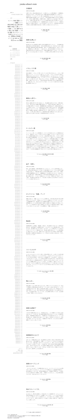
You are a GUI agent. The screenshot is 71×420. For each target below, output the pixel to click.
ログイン (21, 348)
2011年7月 (17, 246)
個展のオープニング (32, 363)
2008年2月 (17, 308)
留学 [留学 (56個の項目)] (15, 28)
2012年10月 (17, 223)
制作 (46, 118)
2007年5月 (17, 321)
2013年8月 (17, 208)
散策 (46, 29)
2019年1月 (17, 110)
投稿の (20, 350)
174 (35, 412)
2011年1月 (17, 255)
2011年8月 (17, 244)
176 (38, 412)
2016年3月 (17, 161)
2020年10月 (17, 78)
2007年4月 (17, 323)
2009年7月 (17, 282)
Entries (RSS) (9, 417)
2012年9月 (17, 225)
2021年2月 (17, 72)
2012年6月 (17, 229)
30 (34, 412)
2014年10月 (17, 187)
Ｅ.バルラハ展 (30, 128)
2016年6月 (17, 157)
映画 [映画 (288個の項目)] (14, 20)
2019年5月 (17, 104)
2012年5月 (17, 231)
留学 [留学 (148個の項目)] (21, 24)
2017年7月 (17, 137)
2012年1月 (17, 237)
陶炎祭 (28, 221)
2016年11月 (17, 149)
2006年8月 (17, 335)
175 (37, 412)
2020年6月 (17, 84)
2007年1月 (17, 327)
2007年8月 (17, 317)
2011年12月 (17, 238)
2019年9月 (17, 98)
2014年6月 (17, 193)
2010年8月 (17, 262)
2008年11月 (17, 294)
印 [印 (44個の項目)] (12, 34)
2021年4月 (17, 69)
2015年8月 (17, 172)
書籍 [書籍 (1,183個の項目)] (16, 23)
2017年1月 (17, 146)
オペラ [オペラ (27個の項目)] (19, 30)
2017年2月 (17, 145)
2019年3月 (17, 107)
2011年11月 (17, 240)
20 (33, 412)
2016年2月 (17, 163)
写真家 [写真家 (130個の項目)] (10, 34)
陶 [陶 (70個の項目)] (20, 28)
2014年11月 (17, 185)
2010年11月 (17, 258)
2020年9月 (17, 80)
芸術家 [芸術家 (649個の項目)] (18, 36)
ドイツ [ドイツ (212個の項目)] (21, 23)
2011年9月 (17, 243)
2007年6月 (17, 320)
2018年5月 (17, 122)
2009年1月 (17, 291)
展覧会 (44, 29)
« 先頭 (30, 412)
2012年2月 (17, 235)
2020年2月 (17, 90)
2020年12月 (17, 75)
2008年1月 (17, 309)
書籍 (49, 58)
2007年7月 (17, 318)
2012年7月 (17, 228)
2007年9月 (17, 315)
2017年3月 (17, 143)
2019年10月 (17, 96)
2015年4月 (17, 178)
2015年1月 (17, 182)
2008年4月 (17, 305)
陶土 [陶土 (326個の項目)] (10, 30)
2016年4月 (17, 160)
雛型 (48, 118)
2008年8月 (17, 299)
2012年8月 (17, 226)
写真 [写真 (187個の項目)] (13, 30)
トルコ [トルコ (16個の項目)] (13, 28)
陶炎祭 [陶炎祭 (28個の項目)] (15, 40)
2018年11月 (17, 113)
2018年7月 (17, 119)
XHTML (37, 415)
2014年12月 (17, 184)
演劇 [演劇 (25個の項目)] (18, 38)
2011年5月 (17, 249)
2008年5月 (17, 303)
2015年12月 (17, 166)
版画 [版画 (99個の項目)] (16, 38)
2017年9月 (17, 134)
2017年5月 (17, 140)
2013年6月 (17, 211)
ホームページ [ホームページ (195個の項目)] (17, 34)
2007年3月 (17, 324)
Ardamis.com (33, 415)
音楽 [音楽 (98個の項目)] (15, 24)
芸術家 (48, 88)
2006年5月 (18, 339)
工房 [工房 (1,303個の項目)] (16, 26)
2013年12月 (17, 202)
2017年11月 (17, 131)
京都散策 (29, 8)
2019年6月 (17, 102)
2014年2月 (17, 199)
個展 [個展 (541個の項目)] (11, 32)
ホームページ (44, 404)
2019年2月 (17, 108)
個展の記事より (31, 40)
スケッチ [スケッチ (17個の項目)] (21, 32)
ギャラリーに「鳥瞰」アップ (35, 194)
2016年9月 (17, 152)
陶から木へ (29, 281)
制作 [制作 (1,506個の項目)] (9, 26)
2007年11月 (17, 312)
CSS (39, 415)
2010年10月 (17, 259)
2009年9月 (17, 279)
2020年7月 (17, 83)
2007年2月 (17, 326)
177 (39, 412)
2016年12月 (17, 148)
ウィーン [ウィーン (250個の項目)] (10, 20)
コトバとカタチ (31, 249)
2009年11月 (17, 276)
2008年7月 (17, 300)
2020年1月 (17, 92)
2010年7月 (17, 264)
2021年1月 (17, 74)
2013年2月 (17, 217)
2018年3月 (17, 125)
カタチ (43, 353)
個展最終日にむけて (32, 335)
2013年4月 (17, 214)
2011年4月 (17, 250)
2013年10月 (17, 205)
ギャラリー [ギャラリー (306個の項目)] (16, 32)
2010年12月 (17, 256)
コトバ (40, 404)
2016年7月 (17, 155)
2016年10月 (17, 151)
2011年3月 (17, 252)
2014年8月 (17, 190)
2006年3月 (18, 342)
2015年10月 (17, 169)
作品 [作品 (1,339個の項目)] (13, 26)
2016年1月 (17, 164)
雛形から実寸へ (31, 98)
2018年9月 (17, 116)
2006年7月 (17, 336)
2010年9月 (17, 261)
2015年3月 (17, 179)
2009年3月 (17, 288)
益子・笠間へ (30, 164)
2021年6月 (17, 66)
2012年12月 (17, 220)
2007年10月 (17, 314)
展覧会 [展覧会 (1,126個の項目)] (13, 36)
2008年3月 (17, 306)
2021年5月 (17, 68)
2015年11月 (17, 167)
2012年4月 (17, 232)
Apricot (24, 415)
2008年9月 (17, 297)
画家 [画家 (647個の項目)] (16, 30)
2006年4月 (18, 341)
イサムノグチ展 (31, 68)
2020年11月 (17, 77)
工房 (52, 404)
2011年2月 (17, 253)
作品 (43, 58)
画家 (48, 29)
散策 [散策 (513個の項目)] (10, 28)
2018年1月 (17, 128)
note (46, 30)
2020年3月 (17, 89)
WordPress (20, 416)
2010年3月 (17, 270)
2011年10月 (17, 241)
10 (32, 412)
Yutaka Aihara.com (17, 14)
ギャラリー (44, 239)
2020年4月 (17, 87)
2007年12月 (17, 311)
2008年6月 (17, 302)
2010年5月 (17, 267)
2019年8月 (17, 99)
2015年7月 (17, 173)
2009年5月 (17, 285)
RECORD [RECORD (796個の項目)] (11, 24)
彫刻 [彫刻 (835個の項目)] (18, 20)
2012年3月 (17, 234)
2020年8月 (17, 81)
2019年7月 (17, 101)
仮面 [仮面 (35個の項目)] (18, 40)
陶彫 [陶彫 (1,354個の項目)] (21, 40)
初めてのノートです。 (33, 389)
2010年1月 (17, 273)
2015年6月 (17, 175)
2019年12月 (17, 93)
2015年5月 (17, 176)
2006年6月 (18, 338)
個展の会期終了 (31, 308)
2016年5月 (17, 158)
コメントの (19, 351)
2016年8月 (17, 154)
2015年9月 (17, 170)
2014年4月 (17, 196)
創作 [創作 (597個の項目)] (18, 28)
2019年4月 (17, 105)
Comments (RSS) (16, 417)
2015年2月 (17, 181)
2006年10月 (17, 332)
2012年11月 (17, 222)
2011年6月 (17, 247)
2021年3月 (17, 71)
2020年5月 (17, 86)
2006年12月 (17, 329)
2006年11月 (17, 330)
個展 (45, 58)
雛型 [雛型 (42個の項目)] (13, 38)
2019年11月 (17, 95)
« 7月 (11, 58)
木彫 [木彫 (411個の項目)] (18, 24)
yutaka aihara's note (28, 4)
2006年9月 (17, 333)
